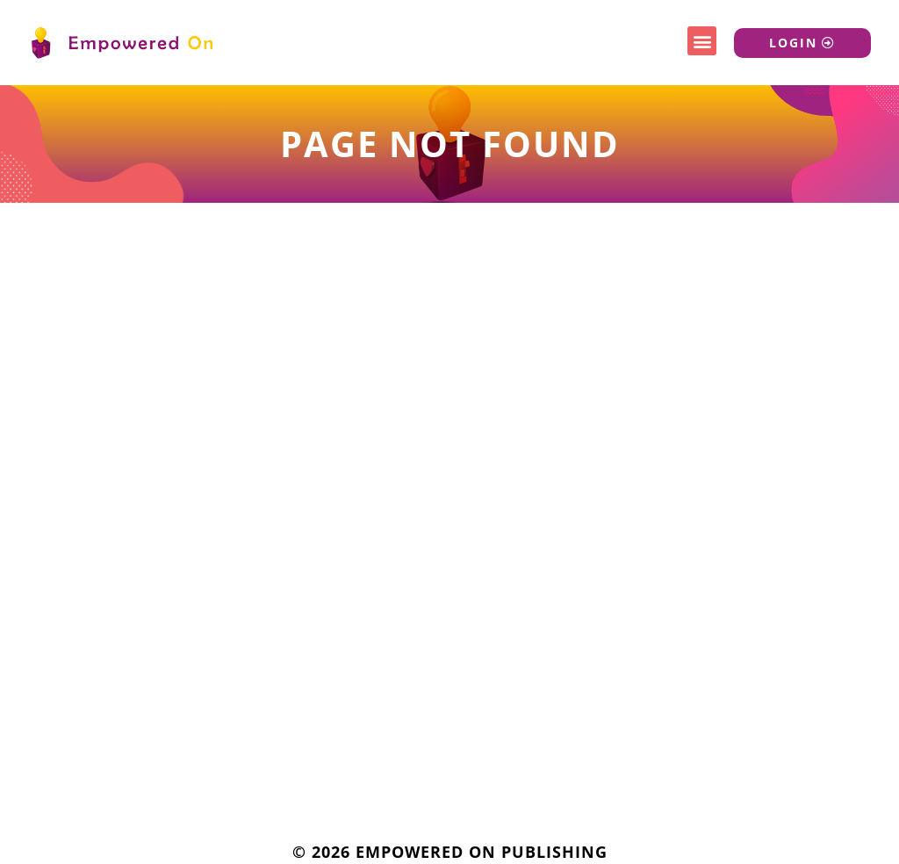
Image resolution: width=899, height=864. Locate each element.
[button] (701, 40)
